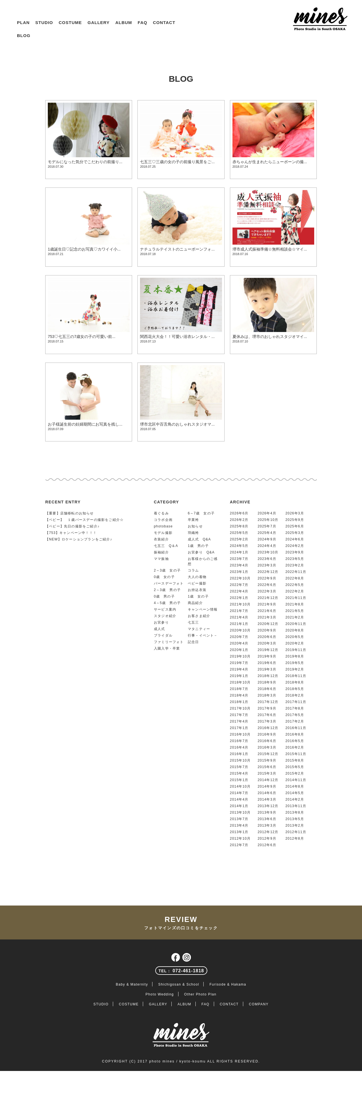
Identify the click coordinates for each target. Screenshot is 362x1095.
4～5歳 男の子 (167, 603)
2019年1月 (239, 676)
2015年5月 (294, 767)
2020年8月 (294, 630)
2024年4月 (267, 546)
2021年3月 (267, 617)
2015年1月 (239, 780)
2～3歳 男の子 (167, 590)
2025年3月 (294, 533)
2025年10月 (268, 520)
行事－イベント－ (203, 635)
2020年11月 (295, 624)
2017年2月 (294, 721)
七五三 (193, 622)
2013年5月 (294, 819)
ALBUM (123, 22)
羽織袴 (193, 533)
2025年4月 (267, 533)
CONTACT (164, 22)
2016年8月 (294, 734)
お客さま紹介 (199, 616)
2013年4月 (239, 825)
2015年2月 (294, 773)
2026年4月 (267, 513)
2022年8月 (294, 578)
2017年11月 (295, 702)
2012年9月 (267, 838)
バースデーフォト (169, 583)
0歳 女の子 (164, 577)
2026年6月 (239, 513)
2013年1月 (239, 832)
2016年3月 (267, 747)
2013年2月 (294, 825)
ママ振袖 (161, 559)
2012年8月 (294, 838)
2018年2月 (294, 695)
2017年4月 (239, 721)
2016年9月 (267, 734)
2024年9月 (267, 539)
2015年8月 (294, 760)
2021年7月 (239, 611)
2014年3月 (267, 799)
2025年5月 (239, 533)
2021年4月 (239, 617)
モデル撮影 (163, 533)
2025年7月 (267, 526)
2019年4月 (239, 669)
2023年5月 (294, 559)
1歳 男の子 (198, 546)
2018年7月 (239, 689)
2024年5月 (239, 546)
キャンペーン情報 (203, 609)
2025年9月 (294, 520)
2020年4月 (239, 643)
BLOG (23, 35)
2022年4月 (239, 591)
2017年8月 (294, 708)
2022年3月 (267, 591)
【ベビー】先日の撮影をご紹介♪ (72, 526)
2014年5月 (294, 793)
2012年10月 (240, 838)
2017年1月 (239, 728)
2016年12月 (268, 728)
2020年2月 (294, 643)
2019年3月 (267, 669)
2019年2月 (294, 669)
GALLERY (99, 22)
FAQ (142, 22)
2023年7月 (239, 559)
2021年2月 (294, 617)
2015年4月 (239, 773)
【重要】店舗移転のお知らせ (69, 513)
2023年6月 (267, 559)
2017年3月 (267, 721)
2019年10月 (240, 656)
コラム (193, 570)
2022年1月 (239, 598)
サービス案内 (165, 609)
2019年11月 (295, 650)
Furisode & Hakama (228, 984)
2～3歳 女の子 (167, 570)
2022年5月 (294, 585)
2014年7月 (239, 793)
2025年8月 (239, 526)
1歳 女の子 (198, 596)
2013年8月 (294, 812)
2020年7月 (239, 637)
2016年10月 (240, 734)
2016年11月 (295, 728)
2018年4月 (239, 695)
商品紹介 (195, 603)
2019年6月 (267, 663)
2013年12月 (268, 806)
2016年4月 (239, 747)
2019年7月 (239, 663)
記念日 (193, 642)
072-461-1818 (181, 970)
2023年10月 (268, 552)
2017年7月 (239, 715)
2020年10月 (240, 630)
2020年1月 (239, 650)
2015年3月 (267, 773)
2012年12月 (268, 832)
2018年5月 (294, 689)
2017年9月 (267, 708)
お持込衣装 (197, 590)
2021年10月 (240, 604)
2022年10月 (240, 578)
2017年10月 (240, 708)
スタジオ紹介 (165, 616)
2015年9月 (267, 760)
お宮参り (161, 622)
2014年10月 (240, 786)
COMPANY (259, 1004)
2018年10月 (240, 682)
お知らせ (195, 526)
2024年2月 (294, 546)
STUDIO (44, 22)
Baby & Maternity (132, 984)
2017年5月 (294, 715)
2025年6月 (294, 526)
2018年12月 (268, 676)
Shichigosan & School (178, 984)
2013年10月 (240, 812)
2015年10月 (240, 760)
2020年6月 (267, 637)
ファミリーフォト (169, 642)
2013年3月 (267, 825)
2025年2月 (239, 539)
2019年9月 (267, 656)
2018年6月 (267, 689)
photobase (163, 526)
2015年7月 (239, 767)
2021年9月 (267, 604)
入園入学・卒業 (167, 648)
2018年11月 (295, 676)
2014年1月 (239, 806)
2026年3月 (294, 513)
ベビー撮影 (197, 583)
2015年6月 (267, 767)
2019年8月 (294, 656)
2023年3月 (267, 565)
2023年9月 (294, 552)
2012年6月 (267, 845)
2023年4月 (239, 565)
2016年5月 (294, 741)
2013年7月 (239, 819)
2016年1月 (239, 754)
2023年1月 (239, 572)
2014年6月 (267, 793)
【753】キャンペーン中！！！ (71, 533)
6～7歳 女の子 (201, 513)
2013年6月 (267, 819)
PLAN (23, 22)
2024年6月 (294, 539)
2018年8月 (294, 682)
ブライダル (163, 635)
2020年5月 (294, 637)
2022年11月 (295, 572)
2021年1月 (239, 624)
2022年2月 (294, 591)
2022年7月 (239, 585)
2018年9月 (267, 682)
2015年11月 (295, 754)
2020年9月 (267, 630)
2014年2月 (294, 799)
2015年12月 (268, 754)
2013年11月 (295, 806)
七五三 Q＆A (166, 546)
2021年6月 (267, 611)
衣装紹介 (161, 539)
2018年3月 (267, 695)
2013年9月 (267, 812)
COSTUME (70, 22)
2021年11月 (295, 598)
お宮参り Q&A (201, 552)
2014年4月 (239, 799)
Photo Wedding (160, 994)
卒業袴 (193, 520)
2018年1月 (239, 702)
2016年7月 (239, 741)
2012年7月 (239, 845)
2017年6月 (267, 715)
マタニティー (199, 629)
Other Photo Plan (200, 994)
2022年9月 (267, 578)
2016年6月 (267, 741)
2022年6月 (267, 585)
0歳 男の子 (164, 596)
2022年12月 (268, 572)
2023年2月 (294, 565)
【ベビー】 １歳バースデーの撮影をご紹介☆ (84, 520)
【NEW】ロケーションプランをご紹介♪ (78, 539)
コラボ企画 (163, 520)
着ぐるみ (161, 513)
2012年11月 (295, 832)
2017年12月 (268, 702)
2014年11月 (295, 780)
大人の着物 (197, 577)
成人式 (159, 629)
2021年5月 (294, 611)
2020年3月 (267, 643)
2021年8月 (294, 604)
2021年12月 (268, 598)
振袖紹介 (161, 552)
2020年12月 (268, 624)
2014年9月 (267, 786)
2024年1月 (239, 552)
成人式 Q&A (199, 539)
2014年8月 (294, 786)
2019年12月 (268, 650)
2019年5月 (294, 663)
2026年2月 (239, 520)
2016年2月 (294, 747)
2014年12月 (268, 780)
